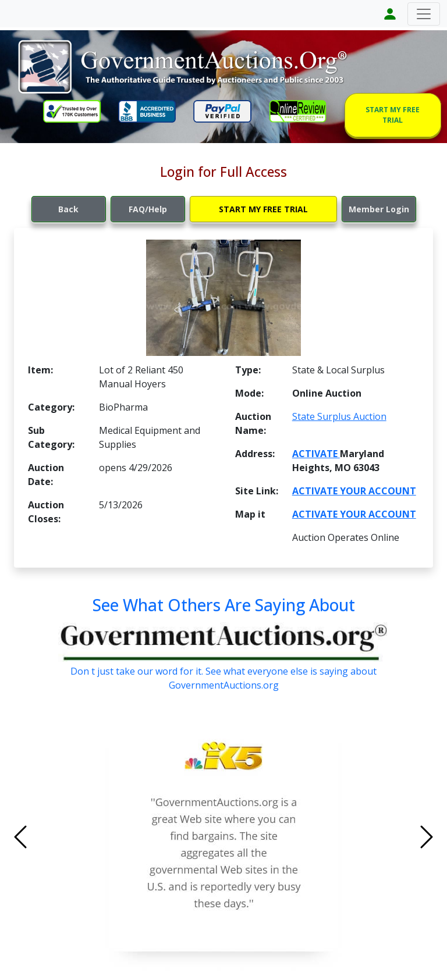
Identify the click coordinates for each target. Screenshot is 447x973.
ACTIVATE (316, 453)
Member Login (379, 209)
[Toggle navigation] (423, 14)
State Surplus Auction (339, 416)
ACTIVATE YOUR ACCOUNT (354, 490)
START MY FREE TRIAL (393, 115)
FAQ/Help (148, 209)
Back (68, 209)
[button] (51, 837)
